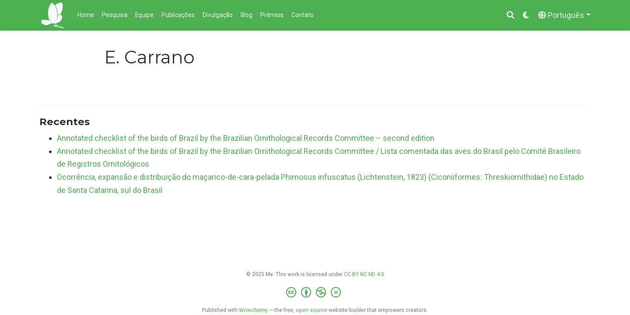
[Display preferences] (526, 15)
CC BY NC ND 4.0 (364, 274)
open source (311, 310)
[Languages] (564, 15)
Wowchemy (253, 310)
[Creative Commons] (315, 292)
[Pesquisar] (510, 15)
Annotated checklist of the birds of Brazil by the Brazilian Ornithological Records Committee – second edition (245, 138)
